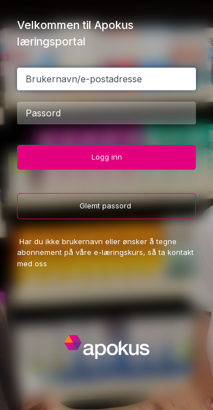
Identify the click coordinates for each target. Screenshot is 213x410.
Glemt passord (106, 205)
